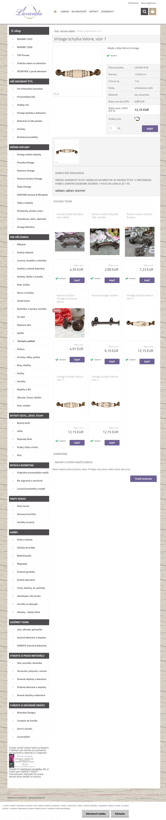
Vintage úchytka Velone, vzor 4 (105, 378)
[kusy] (112, 128)
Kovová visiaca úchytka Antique (139, 216)
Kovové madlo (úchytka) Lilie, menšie (105, 216)
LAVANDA (65, 11)
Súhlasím (120, 814)
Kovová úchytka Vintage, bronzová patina (67, 298)
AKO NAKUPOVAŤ (79, 11)
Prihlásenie (133, 3)
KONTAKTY (94, 11)
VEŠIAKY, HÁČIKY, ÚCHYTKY (70, 191)
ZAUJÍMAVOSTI (107, 11)
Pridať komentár (143, 479)
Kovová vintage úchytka (105, 295)
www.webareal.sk (36, 797)
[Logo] (29, 12)
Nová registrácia (148, 3)
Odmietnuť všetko (96, 814)
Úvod (56, 31)
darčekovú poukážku (31, 769)
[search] (144, 11)
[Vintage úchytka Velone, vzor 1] (77, 47)
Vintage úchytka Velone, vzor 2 (140, 297)
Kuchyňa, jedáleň (67, 31)
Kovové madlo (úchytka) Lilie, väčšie (70, 216)
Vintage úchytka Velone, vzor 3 (70, 378)
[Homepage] (54, 11)
